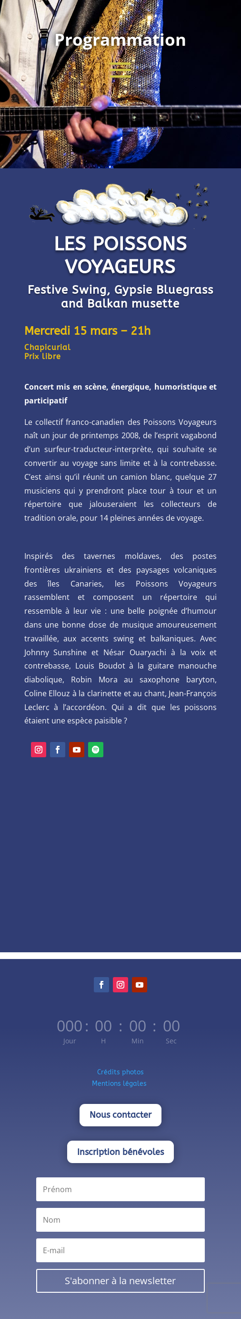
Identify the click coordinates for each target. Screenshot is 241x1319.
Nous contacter (120, 1115)
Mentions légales (120, 1084)
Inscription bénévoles (120, 1152)
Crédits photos (120, 1072)
